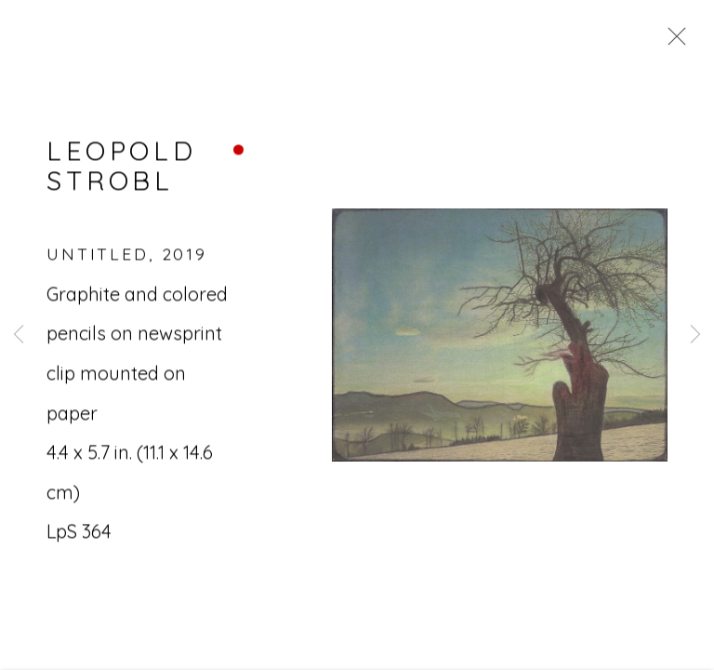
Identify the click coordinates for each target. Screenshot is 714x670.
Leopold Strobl (121, 167)
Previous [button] (18, 335)
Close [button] (672, 42)
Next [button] (695, 335)
